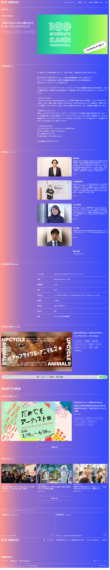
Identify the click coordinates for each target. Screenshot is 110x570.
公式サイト (75, 174)
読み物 (90, 2)
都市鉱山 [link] (91, 344)
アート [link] (85, 347)
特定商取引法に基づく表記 (77, 540)
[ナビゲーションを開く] (106, 2)
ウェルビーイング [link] (79, 418)
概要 (38, 377)
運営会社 (105, 540)
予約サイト (102, 377)
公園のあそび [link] (78, 350)
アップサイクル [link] (78, 341)
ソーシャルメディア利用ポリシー (93, 540)
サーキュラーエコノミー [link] (80, 344)
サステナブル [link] (89, 418)
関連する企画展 (59, 377)
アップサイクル (7, 32)
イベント (85, 2)
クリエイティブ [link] (99, 418)
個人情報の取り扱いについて (62, 540)
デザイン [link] (83, 421)
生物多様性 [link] (95, 341)
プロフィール (44, 377)
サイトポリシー (50, 540)
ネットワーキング (29, 32)
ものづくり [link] (77, 347)
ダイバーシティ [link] (92, 421)
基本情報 (52, 377)
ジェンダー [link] (90, 424)
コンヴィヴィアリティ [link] (80, 424)
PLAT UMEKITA (4, 510)
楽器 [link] (96, 347)
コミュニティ (18, 32)
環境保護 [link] (87, 341)
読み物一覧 (54, 498)
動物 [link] (91, 347)
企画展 (79, 2)
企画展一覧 (54, 447)
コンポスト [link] (99, 344)
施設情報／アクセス (98, 2)
